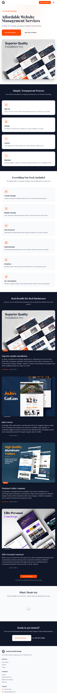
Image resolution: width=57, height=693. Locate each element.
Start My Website (44, 2)
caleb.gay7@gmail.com (10, 676)
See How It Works (31, 32)
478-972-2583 (7, 673)
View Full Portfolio (28, 576)
